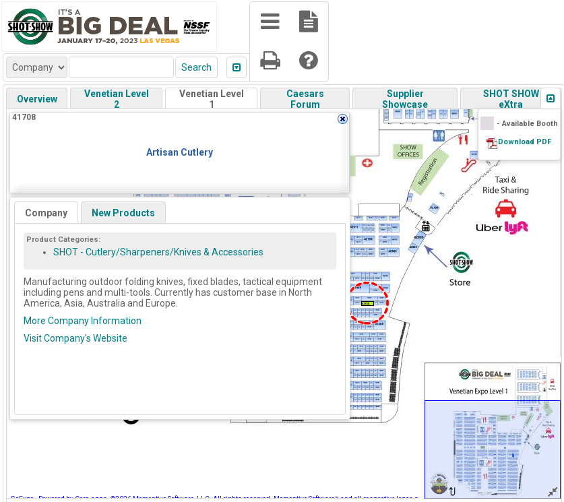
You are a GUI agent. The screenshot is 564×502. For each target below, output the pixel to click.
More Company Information (83, 320)
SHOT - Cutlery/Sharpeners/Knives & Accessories (158, 252)
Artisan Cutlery (179, 152)
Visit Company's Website (75, 338)
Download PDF (524, 141)
